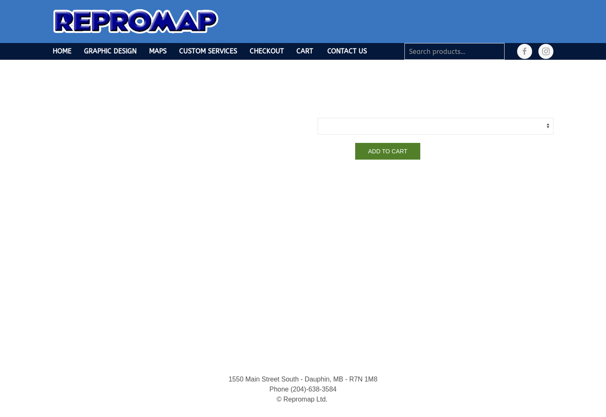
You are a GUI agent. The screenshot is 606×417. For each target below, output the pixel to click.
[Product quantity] (334, 151)
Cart (304, 51)
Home (62, 51)
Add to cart (387, 151)
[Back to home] (136, 21)
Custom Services (208, 51)
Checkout (267, 51)
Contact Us (347, 51)
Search (500, 51)
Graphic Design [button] (110, 51)
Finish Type (332, 111)
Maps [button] (158, 51)
